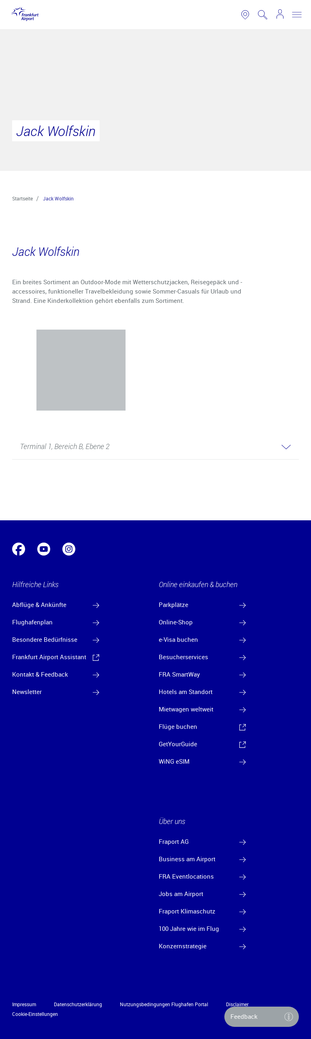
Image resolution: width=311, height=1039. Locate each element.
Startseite (22, 198)
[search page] (262, 14)
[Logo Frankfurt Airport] (23, 14)
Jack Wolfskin (58, 198)
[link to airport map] (245, 14)
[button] (155, 447)
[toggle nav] (297, 14)
